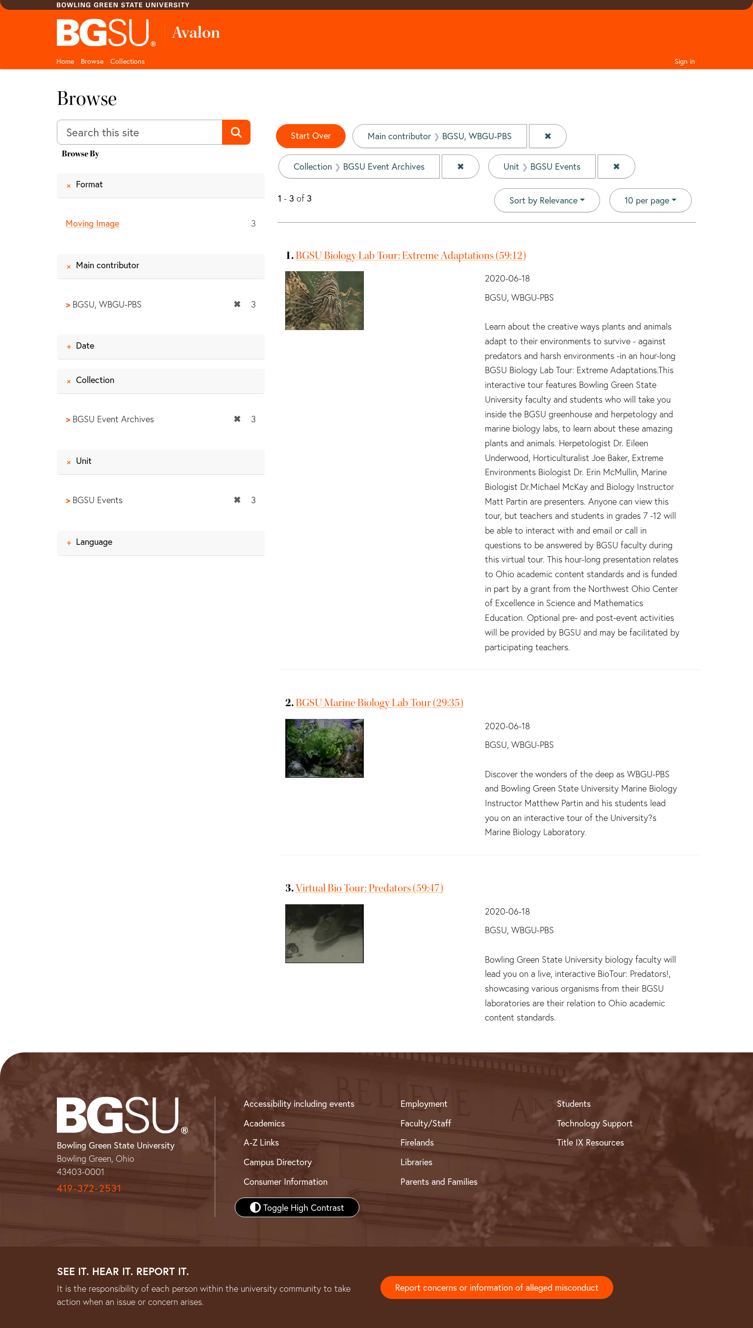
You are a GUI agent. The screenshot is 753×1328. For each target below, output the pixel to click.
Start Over (311, 135)
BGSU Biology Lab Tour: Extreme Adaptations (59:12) (411, 255)
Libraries (416, 1162)
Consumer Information (285, 1181)
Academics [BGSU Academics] (264, 1123)
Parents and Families (439, 1181)
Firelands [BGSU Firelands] (417, 1142)
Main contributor (107, 265)
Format (89, 184)
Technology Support (595, 1123)
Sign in (685, 61)
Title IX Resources (590, 1142)
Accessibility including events (299, 1103)
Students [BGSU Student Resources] (574, 1103)
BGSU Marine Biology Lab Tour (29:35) (379, 703)
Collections (127, 61)
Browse (92, 61)
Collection (95, 380)
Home (65, 61)
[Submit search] (236, 132)
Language (94, 541)
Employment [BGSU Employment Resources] (424, 1103)
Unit (84, 460)
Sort (543, 200)
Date (85, 346)
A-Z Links (261, 1142)
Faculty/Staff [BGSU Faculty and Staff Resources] (426, 1123)
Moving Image (92, 223)
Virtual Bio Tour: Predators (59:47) (369, 888)
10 (647, 199)
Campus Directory (278, 1162)
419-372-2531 (89, 1188)
